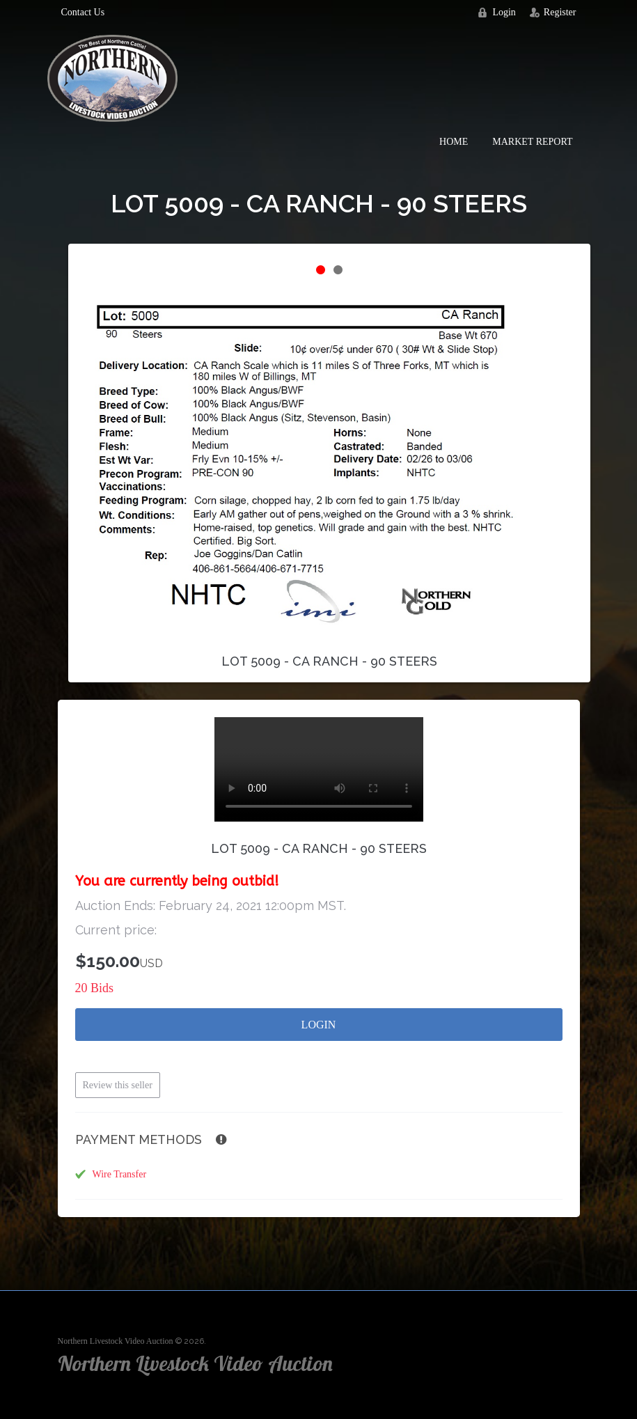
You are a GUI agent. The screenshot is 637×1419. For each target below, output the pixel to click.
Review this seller (117, 1085)
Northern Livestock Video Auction (115, 1341)
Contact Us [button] (83, 12)
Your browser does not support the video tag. (318, 769)
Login (503, 12)
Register (560, 12)
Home (453, 141)
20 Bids (94, 988)
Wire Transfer (120, 1174)
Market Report (532, 141)
